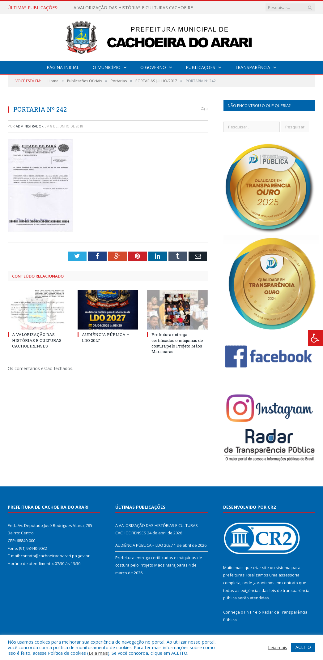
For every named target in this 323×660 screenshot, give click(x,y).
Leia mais (98, 653)
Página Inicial (63, 67)
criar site (261, 567)
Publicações (200, 67)
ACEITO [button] (303, 647)
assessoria (289, 575)
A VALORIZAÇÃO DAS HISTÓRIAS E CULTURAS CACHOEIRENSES (137, 8)
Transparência (252, 67)
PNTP (249, 612)
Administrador (30, 126)
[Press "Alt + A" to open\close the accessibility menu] (315, 338)
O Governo (153, 67)
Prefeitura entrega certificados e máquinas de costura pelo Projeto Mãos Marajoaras (177, 343)
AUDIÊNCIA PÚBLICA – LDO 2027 (144, 545)
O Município (107, 67)
